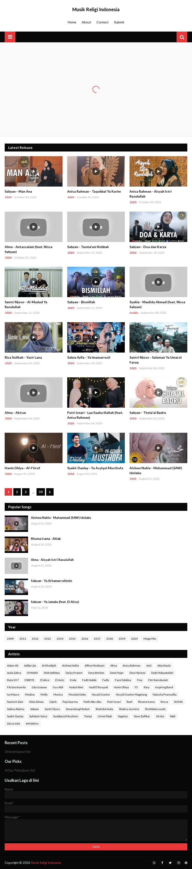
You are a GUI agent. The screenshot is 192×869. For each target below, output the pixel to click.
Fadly (105, 680)
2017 (97, 638)
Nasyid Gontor (101, 694)
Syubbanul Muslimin (65, 716)
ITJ (136, 687)
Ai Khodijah (49, 665)
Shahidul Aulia (104, 709)
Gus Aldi (58, 687)
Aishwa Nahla (70, 665)
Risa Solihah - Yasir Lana (23, 357)
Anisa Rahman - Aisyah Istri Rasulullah (150, 193)
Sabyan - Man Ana (18, 191)
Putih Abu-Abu (92, 701)
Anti (148, 665)
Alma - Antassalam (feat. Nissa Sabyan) (28, 249)
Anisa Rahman (131, 665)
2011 (22, 638)
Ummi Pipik (105, 716)
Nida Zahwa (36, 701)
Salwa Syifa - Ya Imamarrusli (88, 357)
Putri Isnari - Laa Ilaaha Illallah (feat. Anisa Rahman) (95, 415)
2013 (47, 638)
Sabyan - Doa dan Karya (147, 247)
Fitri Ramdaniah (158, 680)
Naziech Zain (15, 701)
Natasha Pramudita (165, 694)
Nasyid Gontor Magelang (131, 694)
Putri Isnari (114, 701)
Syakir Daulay (15, 716)
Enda (73, 680)
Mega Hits (150, 638)
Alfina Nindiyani (94, 665)
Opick (53, 701)
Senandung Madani (78, 709)
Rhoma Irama (146, 701)
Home (72, 22)
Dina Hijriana (137, 672)
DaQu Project (74, 672)
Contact (102, 22)
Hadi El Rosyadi (98, 687)
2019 (122, 638)
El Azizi (59, 680)
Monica (58, 694)
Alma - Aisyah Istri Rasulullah (52, 560)
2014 (60, 638)
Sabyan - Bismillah (81, 302)
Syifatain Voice (38, 716)
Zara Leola (13, 723)
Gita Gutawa (39, 687)
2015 (72, 638)
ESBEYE (29, 680)
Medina (30, 694)
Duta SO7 (13, 680)
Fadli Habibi (89, 680)
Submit (119, 22)
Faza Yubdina (123, 680)
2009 (10, 638)
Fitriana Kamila (16, 687)
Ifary (146, 687)
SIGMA (178, 701)
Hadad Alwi (76, 687)
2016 (84, 638)
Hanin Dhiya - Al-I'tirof (22, 468)
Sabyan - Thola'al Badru (147, 413)
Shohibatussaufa (155, 709)
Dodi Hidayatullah (162, 672)
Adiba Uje (30, 665)
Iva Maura (13, 694)
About (86, 22)
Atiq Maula (164, 665)
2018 (109, 638)
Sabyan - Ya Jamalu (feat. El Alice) (55, 602)
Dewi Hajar (117, 672)
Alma (113, 665)
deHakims (32, 723)
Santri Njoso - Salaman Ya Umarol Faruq (155, 359)
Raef (129, 701)
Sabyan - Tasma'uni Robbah (88, 247)
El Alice (44, 680)
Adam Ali (12, 665)
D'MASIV (32, 672)
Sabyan (34, 709)
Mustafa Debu (77, 694)
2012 (35, 638)
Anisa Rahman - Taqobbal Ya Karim (94, 191)
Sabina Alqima (15, 709)
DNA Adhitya (52, 672)
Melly (44, 694)
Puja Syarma (70, 701)
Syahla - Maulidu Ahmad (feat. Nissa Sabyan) (157, 304)
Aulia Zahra (14, 672)
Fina (139, 680)
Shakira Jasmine (129, 709)
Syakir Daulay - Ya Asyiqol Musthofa (95, 468)
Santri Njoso (52, 709)
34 (41, 492)
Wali (172, 716)
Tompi (88, 716)
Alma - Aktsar (15, 413)
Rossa (164, 701)
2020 (134, 638)
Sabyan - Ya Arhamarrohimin (51, 581)
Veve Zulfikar (142, 716)
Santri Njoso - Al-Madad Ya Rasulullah (26, 304)
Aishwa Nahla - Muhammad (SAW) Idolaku (155, 470)
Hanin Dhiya (121, 687)
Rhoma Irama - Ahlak (46, 539)
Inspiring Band (164, 687)
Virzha (160, 716)
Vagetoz (123, 716)
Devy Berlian (96, 672)
